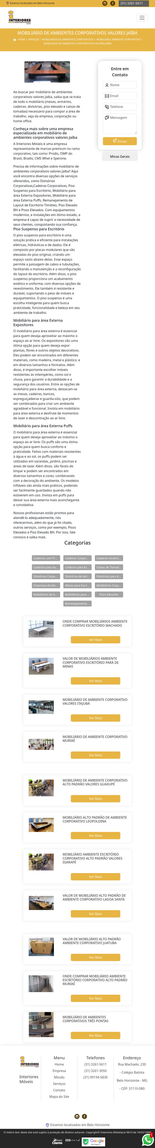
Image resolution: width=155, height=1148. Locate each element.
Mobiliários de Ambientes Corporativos (47, 594)
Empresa (59, 1071)
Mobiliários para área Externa (78, 594)
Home (59, 1064)
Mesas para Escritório (78, 585)
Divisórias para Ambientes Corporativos (109, 576)
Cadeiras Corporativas (78, 558)
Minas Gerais (120, 156)
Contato (59, 1090)
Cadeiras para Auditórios (47, 567)
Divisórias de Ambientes (78, 576)
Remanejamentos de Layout (78, 603)
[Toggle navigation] (142, 18)
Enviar (122, 141)
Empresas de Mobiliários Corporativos (47, 585)
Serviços (59, 1083)
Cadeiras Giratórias (109, 558)
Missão (59, 1077)
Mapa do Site (59, 1096)
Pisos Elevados (108, 594)
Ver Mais (95, 640)
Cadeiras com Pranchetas (47, 558)
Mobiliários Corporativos (109, 585)
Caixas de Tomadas (109, 567)
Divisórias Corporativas (47, 576)
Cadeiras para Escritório (78, 567)
